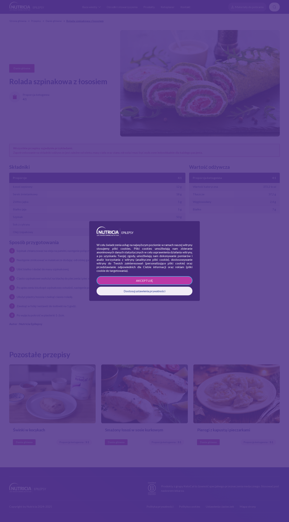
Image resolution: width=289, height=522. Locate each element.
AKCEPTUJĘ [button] (144, 280)
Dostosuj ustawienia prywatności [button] (144, 291)
